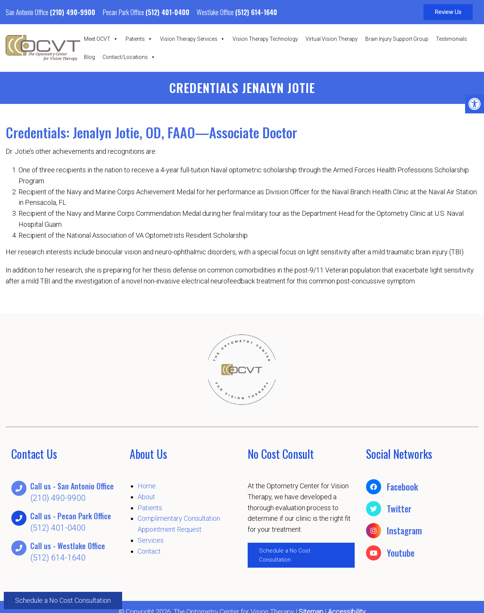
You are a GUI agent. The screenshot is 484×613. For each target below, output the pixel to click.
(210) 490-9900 (72, 12)
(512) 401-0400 (167, 12)
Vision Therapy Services (192, 39)
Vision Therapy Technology (265, 39)
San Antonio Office (28, 11)
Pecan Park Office (124, 11)
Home (147, 486)
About (146, 497)
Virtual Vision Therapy (332, 39)
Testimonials (451, 39)
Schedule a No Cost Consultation (63, 600)
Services (151, 540)
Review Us (448, 12)
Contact (149, 551)
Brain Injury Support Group (396, 39)
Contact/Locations (128, 57)
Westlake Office (216, 11)
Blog (89, 57)
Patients (139, 39)
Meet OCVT (101, 39)
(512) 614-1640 (256, 12)
